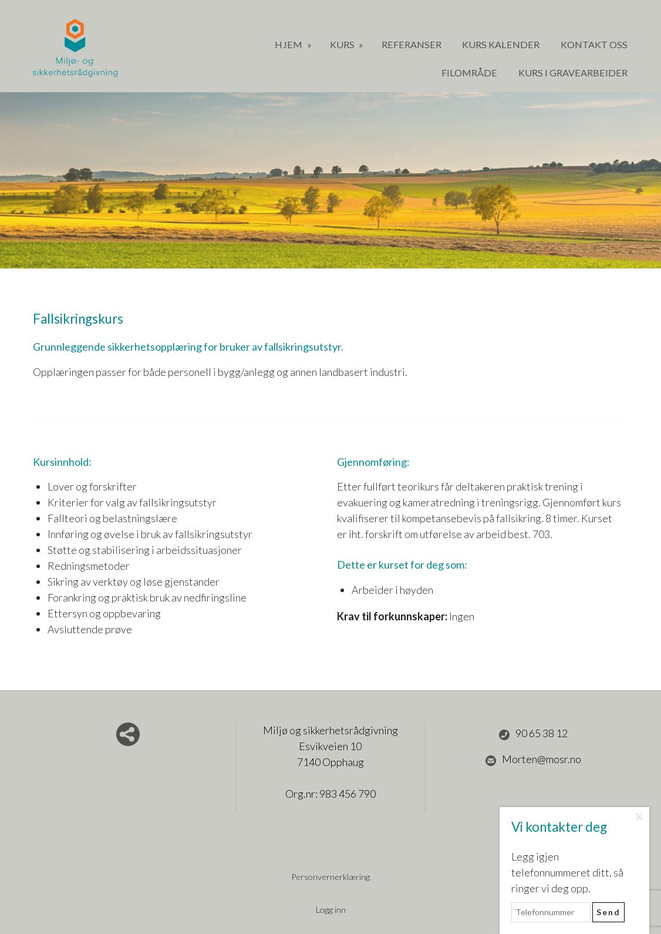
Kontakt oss (594, 44)
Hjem (289, 44)
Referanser (411, 44)
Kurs (343, 44)
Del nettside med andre (128, 734)
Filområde (469, 72)
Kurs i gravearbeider (573, 72)
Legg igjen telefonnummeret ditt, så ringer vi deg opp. (567, 872)
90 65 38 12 (533, 734)
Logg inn (331, 910)
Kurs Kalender (500, 44)
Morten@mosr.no (533, 759)
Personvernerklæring (330, 877)
